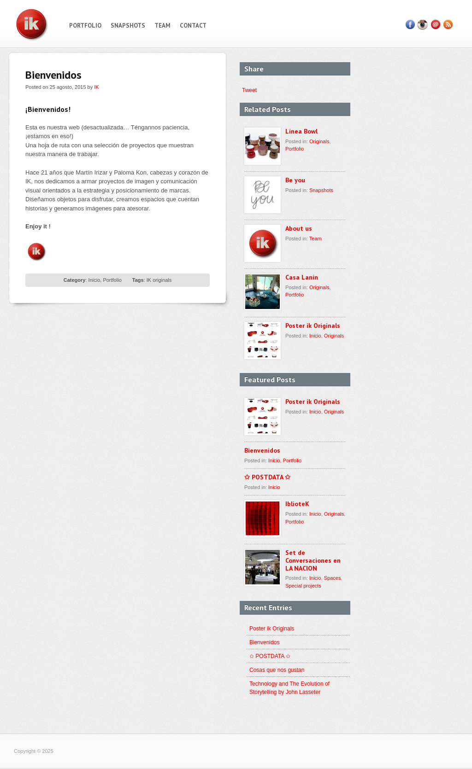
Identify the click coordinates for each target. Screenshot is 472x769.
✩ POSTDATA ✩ (267, 477)
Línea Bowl (301, 131)
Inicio (94, 280)
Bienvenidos (262, 450)
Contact (193, 25)
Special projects (303, 585)
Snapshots (128, 25)
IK (96, 87)
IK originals (159, 280)
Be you (295, 180)
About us (298, 228)
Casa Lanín (301, 277)
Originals (319, 141)
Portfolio (85, 25)
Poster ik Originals (312, 325)
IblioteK (297, 504)
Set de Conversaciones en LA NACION (313, 560)
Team (162, 25)
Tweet (245, 90)
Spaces (332, 578)
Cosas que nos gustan (276, 670)
